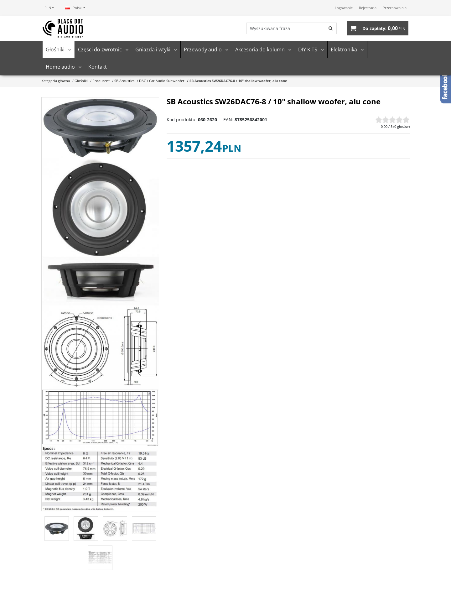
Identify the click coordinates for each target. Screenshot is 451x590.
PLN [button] (47, 7)
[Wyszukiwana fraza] (286, 28)
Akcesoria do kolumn (260, 49)
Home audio (60, 66)
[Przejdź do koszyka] (383, 28)
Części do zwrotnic (100, 49)
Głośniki (55, 49)
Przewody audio (203, 49)
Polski (73, 7)
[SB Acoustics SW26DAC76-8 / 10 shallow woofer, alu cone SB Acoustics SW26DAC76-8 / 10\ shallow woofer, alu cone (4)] (100, 417)
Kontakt (97, 66)
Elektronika (344, 49)
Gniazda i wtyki (152, 49)
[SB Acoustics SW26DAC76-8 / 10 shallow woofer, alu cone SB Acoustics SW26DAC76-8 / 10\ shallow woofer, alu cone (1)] (100, 128)
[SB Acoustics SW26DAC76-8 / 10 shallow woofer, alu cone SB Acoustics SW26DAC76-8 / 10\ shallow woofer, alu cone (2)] (100, 231)
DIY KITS (307, 49)
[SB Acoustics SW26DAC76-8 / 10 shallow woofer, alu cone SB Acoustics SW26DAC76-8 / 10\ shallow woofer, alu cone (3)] (100, 347)
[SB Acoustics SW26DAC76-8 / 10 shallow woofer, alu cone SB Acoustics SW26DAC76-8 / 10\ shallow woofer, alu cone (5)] (100, 478)
